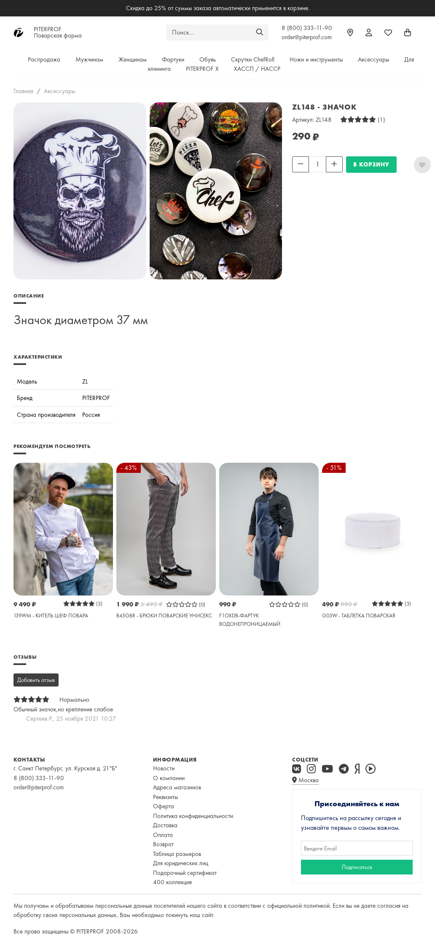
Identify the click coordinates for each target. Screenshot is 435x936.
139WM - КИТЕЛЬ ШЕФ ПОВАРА (50, 615)
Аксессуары (373, 59)
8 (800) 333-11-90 (307, 28)
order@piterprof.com (307, 37)
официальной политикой (298, 905)
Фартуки (173, 59)
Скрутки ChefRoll (252, 59)
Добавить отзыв (36, 680)
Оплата (163, 835)
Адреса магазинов (177, 787)
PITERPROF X (202, 68)
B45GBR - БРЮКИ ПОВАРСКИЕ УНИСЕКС (164, 615)
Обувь (207, 59)
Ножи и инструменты (316, 59)
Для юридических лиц (180, 863)
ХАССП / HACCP (257, 68)
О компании (169, 778)
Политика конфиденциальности (193, 816)
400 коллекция (172, 882)
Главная (23, 91)
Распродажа (44, 59)
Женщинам (132, 59)
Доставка (165, 825)
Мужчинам (89, 59)
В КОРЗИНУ (371, 164)
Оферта (163, 806)
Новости (164, 768)
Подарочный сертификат (185, 873)
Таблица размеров (177, 854)
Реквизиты (165, 797)
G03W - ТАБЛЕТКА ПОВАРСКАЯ (358, 615)
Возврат (163, 844)
